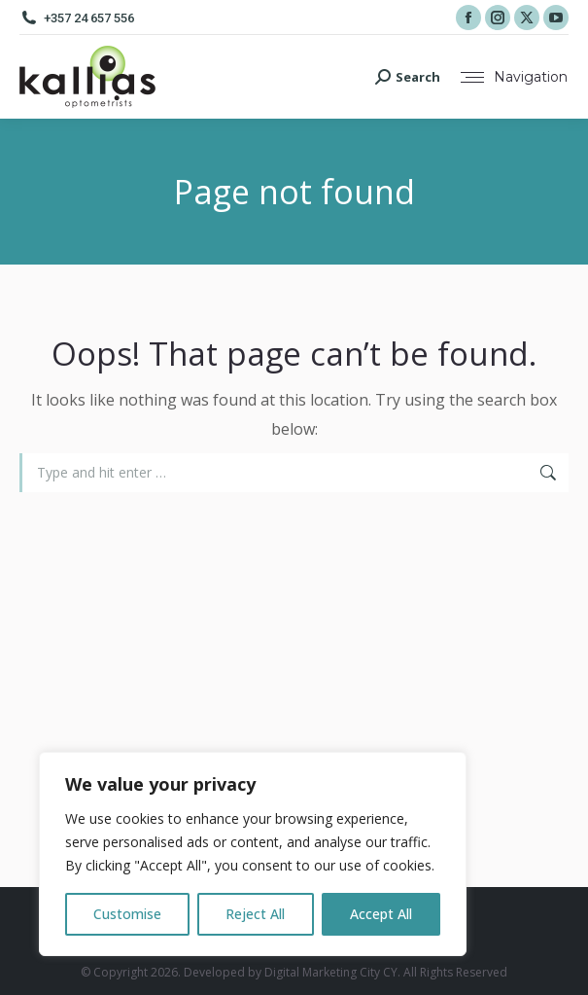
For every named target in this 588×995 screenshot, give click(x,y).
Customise (127, 914)
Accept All (381, 914)
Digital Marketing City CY (331, 972)
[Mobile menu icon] (514, 76)
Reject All (255, 914)
